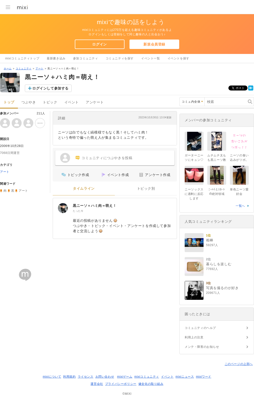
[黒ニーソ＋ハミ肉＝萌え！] (63, 208)
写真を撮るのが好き (222, 288)
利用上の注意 (194, 337)
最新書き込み (56, 58)
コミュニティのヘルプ (200, 328)
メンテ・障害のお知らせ (202, 347)
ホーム (8, 68)
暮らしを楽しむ (218, 264)
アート (39, 68)
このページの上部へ (239, 364)
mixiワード (203, 376)
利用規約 (69, 376)
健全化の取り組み (151, 384)
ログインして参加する (50, 88)
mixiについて (52, 376)
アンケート (95, 102)
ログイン (99, 44)
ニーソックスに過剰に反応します (194, 194)
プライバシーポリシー (120, 384)
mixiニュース (184, 376)
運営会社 (96, 384)
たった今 (78, 211)
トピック (50, 102)
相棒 (209, 240)
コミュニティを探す (120, 58)
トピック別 (146, 188)
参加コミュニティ (85, 58)
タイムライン (84, 188)
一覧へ (240, 206)
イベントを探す (178, 58)
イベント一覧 (150, 58)
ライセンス (85, 376)
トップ (8, 102)
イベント (71, 102)
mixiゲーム (124, 376)
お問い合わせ (104, 376)
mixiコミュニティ (146, 376)
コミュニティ (24, 68)
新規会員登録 (154, 44)
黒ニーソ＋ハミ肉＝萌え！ (94, 206)
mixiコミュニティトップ (22, 58)
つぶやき (28, 102)
